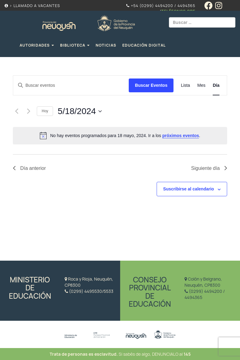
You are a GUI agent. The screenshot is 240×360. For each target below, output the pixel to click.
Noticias (106, 45)
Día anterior (29, 168)
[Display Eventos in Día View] (216, 85)
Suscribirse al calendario (188, 188)
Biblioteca (75, 45)
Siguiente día (209, 168)
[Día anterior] (16, 111)
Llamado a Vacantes (36, 5)
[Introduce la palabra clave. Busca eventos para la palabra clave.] (71, 85)
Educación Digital (144, 45)
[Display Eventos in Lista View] (185, 85)
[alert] (120, 135)
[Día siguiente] (28, 111)
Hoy (45, 111)
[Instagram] (220, 8)
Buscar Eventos (151, 85)
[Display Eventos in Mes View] (201, 85)
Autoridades (37, 45)
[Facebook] (209, 8)
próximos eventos (180, 135)
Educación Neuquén (88, 22)
